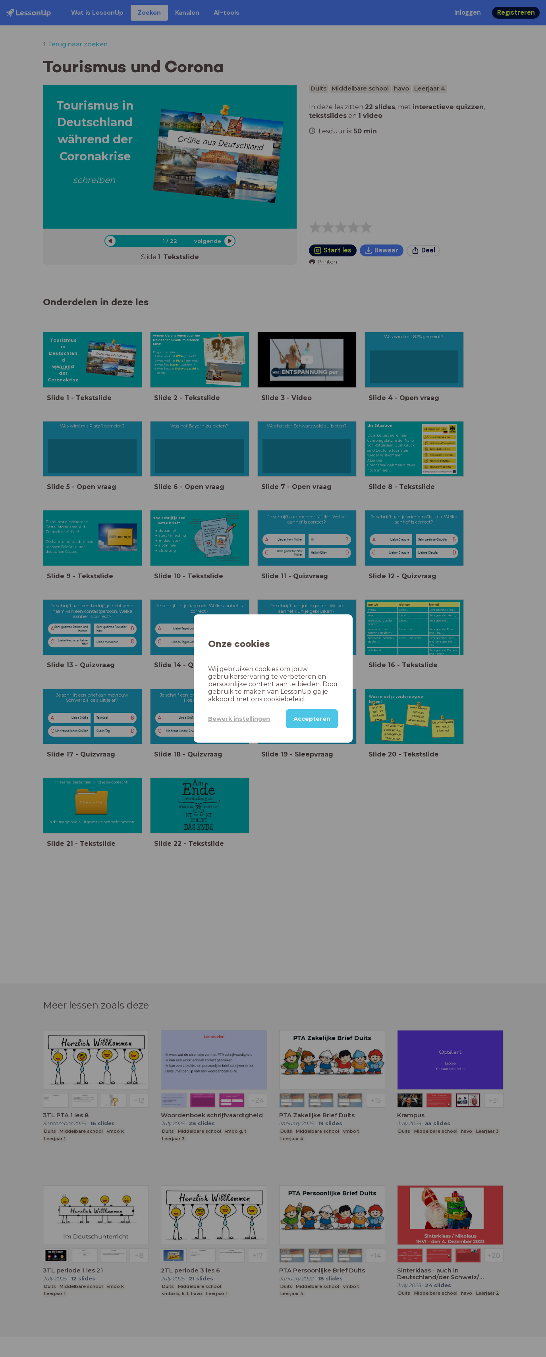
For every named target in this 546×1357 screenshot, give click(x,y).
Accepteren (311, 718)
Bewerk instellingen (239, 718)
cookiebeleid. (284, 699)
